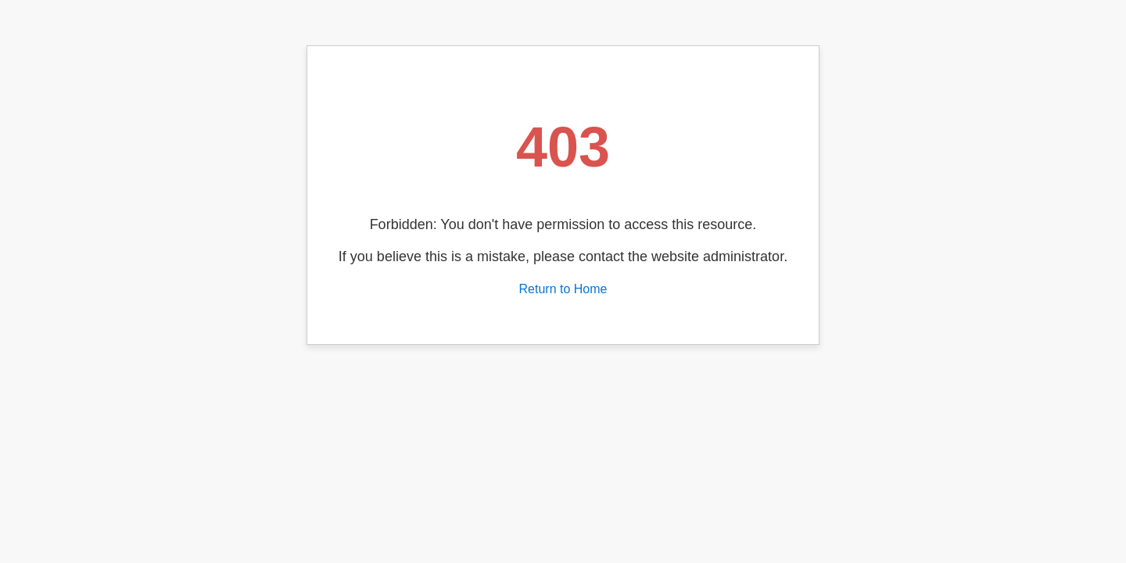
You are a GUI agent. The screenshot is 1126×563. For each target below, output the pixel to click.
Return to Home (563, 289)
